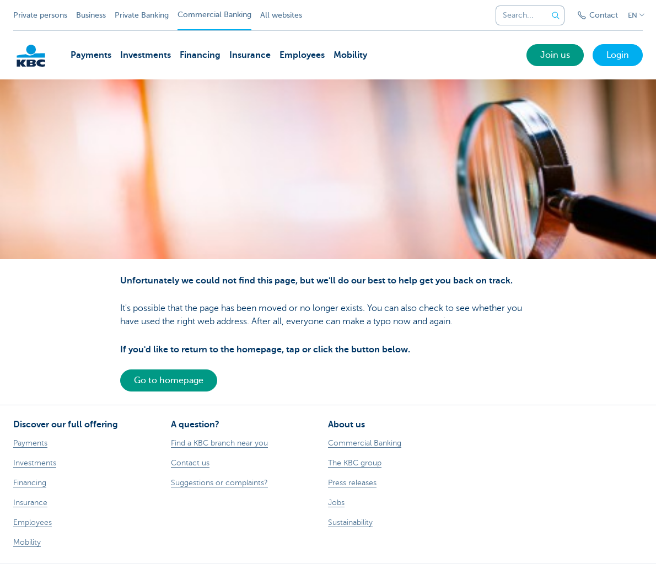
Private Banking (142, 15)
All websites (281, 15)
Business (91, 15)
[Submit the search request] (555, 15)
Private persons (40, 15)
